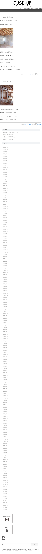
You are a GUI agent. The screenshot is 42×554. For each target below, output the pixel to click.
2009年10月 (5, 484)
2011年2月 (5, 455)
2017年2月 (5, 331)
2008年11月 (5, 503)
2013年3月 (5, 411)
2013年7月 (5, 404)
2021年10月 (5, 231)
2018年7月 (5, 300)
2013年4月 (5, 409)
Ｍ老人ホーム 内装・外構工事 (9, 137)
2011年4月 (5, 452)
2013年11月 (5, 397)
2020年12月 (5, 249)
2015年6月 (5, 363)
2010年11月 (5, 461)
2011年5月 (5, 450)
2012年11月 (5, 418)
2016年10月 (5, 338)
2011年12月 (5, 438)
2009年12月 (5, 480)
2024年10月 (5, 170)
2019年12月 (5, 270)
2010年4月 (5, 473)
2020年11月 (5, 251)
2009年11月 (5, 482)
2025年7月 (5, 154)
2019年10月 (5, 274)
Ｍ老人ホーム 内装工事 (8, 139)
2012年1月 (5, 436)
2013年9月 (5, 400)
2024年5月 (5, 178)
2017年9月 (5, 318)
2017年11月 (5, 315)
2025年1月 (5, 165)
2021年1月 (5, 247)
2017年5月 (5, 325)
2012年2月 (5, 434)
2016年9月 (5, 340)
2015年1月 (5, 372)
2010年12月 (5, 459)
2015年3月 (5, 368)
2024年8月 (5, 174)
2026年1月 (5, 146)
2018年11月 (5, 293)
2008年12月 (5, 502)
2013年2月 (5, 413)
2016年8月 (5, 341)
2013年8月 (5, 402)
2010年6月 (5, 470)
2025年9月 (5, 151)
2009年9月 (5, 486)
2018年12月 (5, 292)
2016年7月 (5, 343)
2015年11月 (5, 356)
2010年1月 (5, 479)
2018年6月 (5, 302)
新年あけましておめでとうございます (10, 132)
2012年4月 (5, 430)
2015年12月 (5, 354)
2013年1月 (5, 414)
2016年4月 (5, 347)
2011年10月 (5, 441)
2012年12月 (5, 416)
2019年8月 (5, 277)
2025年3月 (5, 162)
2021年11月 (5, 229)
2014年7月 (5, 382)
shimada (38, 74)
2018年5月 (5, 304)
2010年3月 (5, 475)
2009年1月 (5, 500)
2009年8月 (5, 487)
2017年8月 (5, 320)
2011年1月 (5, 457)
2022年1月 (5, 226)
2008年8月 (5, 509)
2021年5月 (5, 240)
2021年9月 (5, 233)
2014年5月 (5, 386)
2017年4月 (5, 327)
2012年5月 (5, 429)
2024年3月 (5, 181)
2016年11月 (5, 336)
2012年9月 (5, 422)
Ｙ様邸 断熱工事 (7, 17)
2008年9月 (5, 507)
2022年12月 (5, 206)
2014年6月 (5, 384)
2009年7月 (5, 489)
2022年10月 (5, 210)
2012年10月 (5, 420)
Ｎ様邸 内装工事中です (8, 134)
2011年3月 (5, 454)
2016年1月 (5, 352)
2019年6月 (5, 281)
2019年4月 (5, 284)
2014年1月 (5, 393)
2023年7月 (5, 195)
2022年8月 (5, 213)
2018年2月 (5, 309)
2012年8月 (5, 423)
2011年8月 (5, 445)
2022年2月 (5, 224)
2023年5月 (5, 197)
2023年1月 (5, 204)
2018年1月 (5, 311)
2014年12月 (5, 373)
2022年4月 (5, 220)
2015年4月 (5, 366)
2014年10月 (5, 377)
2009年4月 (5, 495)
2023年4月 (5, 199)
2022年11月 (5, 208)
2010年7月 (5, 468)
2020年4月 (5, 263)
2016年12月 (5, 334)
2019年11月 (5, 272)
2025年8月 (5, 153)
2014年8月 (5, 381)
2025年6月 (5, 156)
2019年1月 (5, 290)
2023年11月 (5, 188)
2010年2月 (5, 477)
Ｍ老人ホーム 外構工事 (8, 136)
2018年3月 (5, 308)
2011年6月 (5, 448)
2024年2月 (5, 183)
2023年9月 (5, 192)
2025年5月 (5, 158)
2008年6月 (5, 511)
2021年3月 (5, 243)
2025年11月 (5, 147)
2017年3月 (5, 329)
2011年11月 (5, 439)
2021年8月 (5, 235)
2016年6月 (5, 345)
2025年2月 (5, 163)
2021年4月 (5, 242)
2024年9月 (5, 172)
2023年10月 (5, 190)
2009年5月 (5, 493)
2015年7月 (5, 361)
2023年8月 (5, 194)
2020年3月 (5, 265)
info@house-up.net (22, 550)
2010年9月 (5, 464)
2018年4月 (5, 306)
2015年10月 (5, 357)
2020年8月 (5, 256)
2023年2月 (5, 203)
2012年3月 (5, 432)
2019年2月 (5, 288)
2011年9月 (5, 443)
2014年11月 (5, 375)
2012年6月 (5, 427)
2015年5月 (5, 365)
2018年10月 (5, 295)
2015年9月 (5, 359)
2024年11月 (5, 169)
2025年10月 (5, 149)
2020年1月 (5, 268)
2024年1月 (5, 185)
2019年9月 (5, 276)
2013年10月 (5, 398)
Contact (40, 8)
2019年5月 (5, 283)
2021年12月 (5, 227)
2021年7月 (5, 236)
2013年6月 (5, 406)
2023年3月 (5, 201)
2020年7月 (5, 258)
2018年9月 (5, 297)
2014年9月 (5, 379)
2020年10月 (5, 252)
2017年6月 (5, 324)
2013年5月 (5, 407)
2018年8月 (5, 299)
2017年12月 (5, 313)
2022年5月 (5, 219)
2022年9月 (5, 211)
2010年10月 (5, 463)
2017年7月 (5, 322)
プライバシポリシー (30, 550)
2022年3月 (5, 222)
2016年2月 (5, 350)
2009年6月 (5, 491)
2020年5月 (5, 261)
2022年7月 (5, 215)
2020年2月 (5, 267)
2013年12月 (5, 395)
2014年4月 (5, 388)
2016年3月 (5, 349)
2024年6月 (5, 176)
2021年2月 (5, 245)
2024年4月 (5, 179)
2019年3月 (5, 286)
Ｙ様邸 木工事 (6, 81)
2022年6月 (5, 217)
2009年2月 (5, 498)
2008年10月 (5, 505)
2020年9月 (5, 254)
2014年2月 (5, 391)
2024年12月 (5, 167)
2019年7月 (5, 279)
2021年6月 (5, 238)
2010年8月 (5, 466)
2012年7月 (5, 425)
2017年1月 (5, 333)
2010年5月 (5, 471)
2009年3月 (5, 496)
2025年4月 (5, 160)
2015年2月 (5, 370)
